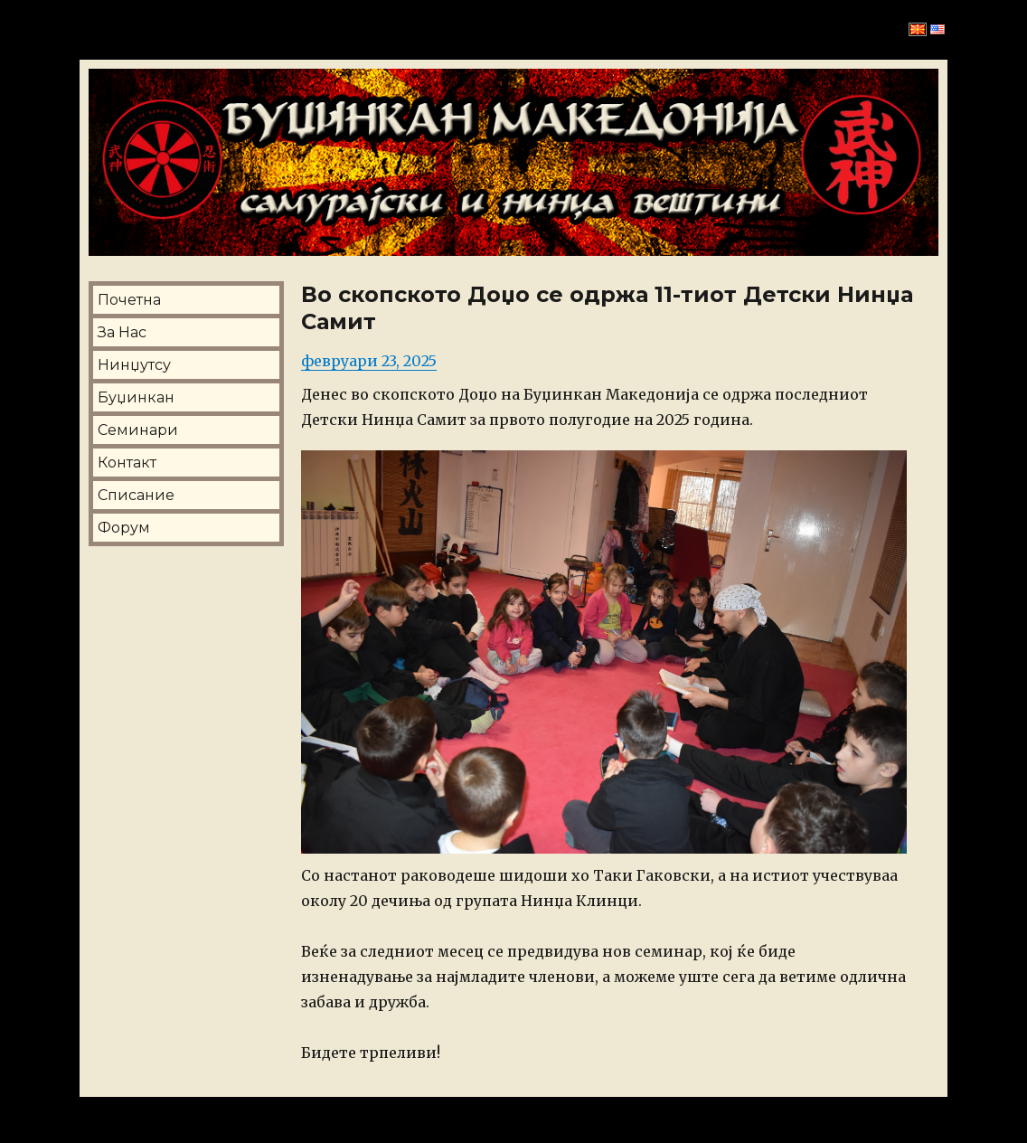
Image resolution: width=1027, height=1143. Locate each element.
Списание (136, 495)
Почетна (129, 299)
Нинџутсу (134, 364)
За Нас (122, 332)
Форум (124, 527)
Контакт (127, 462)
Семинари (138, 430)
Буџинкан (136, 397)
